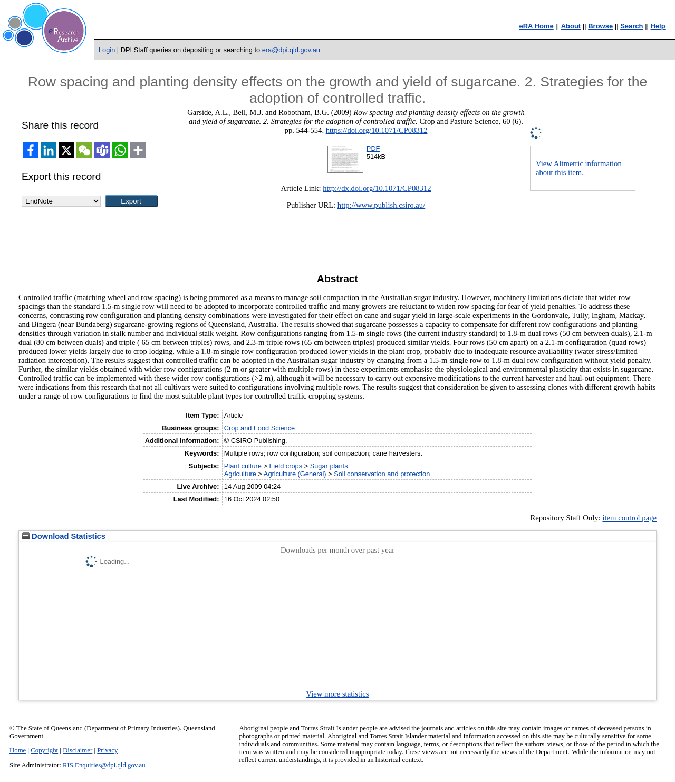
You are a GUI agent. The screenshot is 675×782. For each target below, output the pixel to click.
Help (658, 26)
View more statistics (337, 694)
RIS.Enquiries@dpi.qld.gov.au (104, 765)
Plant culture (243, 466)
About (571, 26)
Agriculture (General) (295, 474)
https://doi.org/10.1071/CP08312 (377, 130)
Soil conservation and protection (382, 474)
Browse (600, 26)
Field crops (286, 466)
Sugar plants (329, 466)
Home (17, 750)
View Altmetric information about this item (579, 168)
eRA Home (536, 26)
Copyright (44, 750)
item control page (629, 518)
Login (107, 50)
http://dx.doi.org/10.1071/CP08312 (377, 188)
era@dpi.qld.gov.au (291, 50)
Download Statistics (63, 536)
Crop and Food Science (259, 428)
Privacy (107, 750)
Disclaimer (77, 750)
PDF (373, 148)
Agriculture (240, 474)
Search (631, 26)
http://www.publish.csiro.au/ (381, 205)
